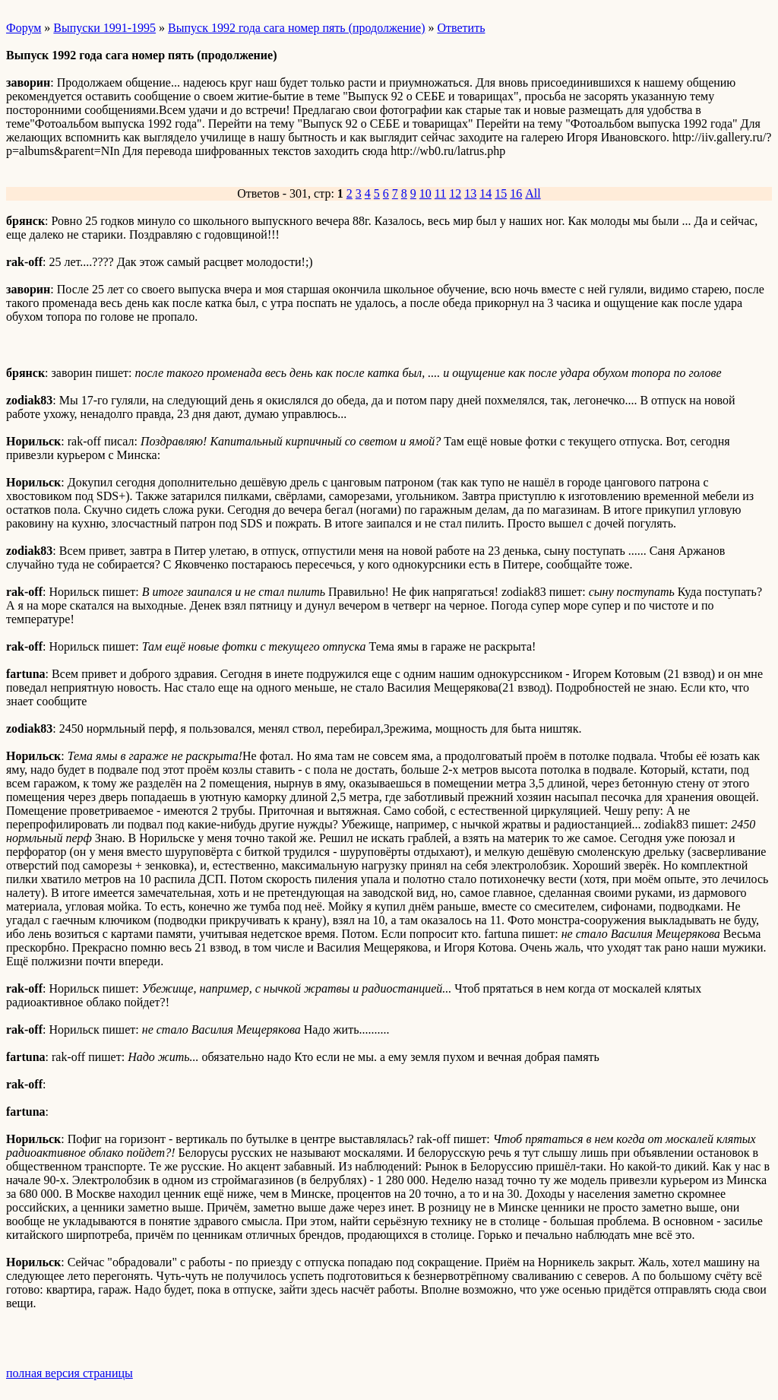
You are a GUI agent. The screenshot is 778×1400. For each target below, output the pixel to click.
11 (440, 193)
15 (501, 193)
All (532, 193)
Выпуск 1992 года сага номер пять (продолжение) (296, 27)
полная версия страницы (69, 1373)
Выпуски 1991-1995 (104, 27)
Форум (23, 27)
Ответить (461, 27)
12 (455, 193)
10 (425, 193)
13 (470, 193)
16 (516, 193)
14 (485, 193)
